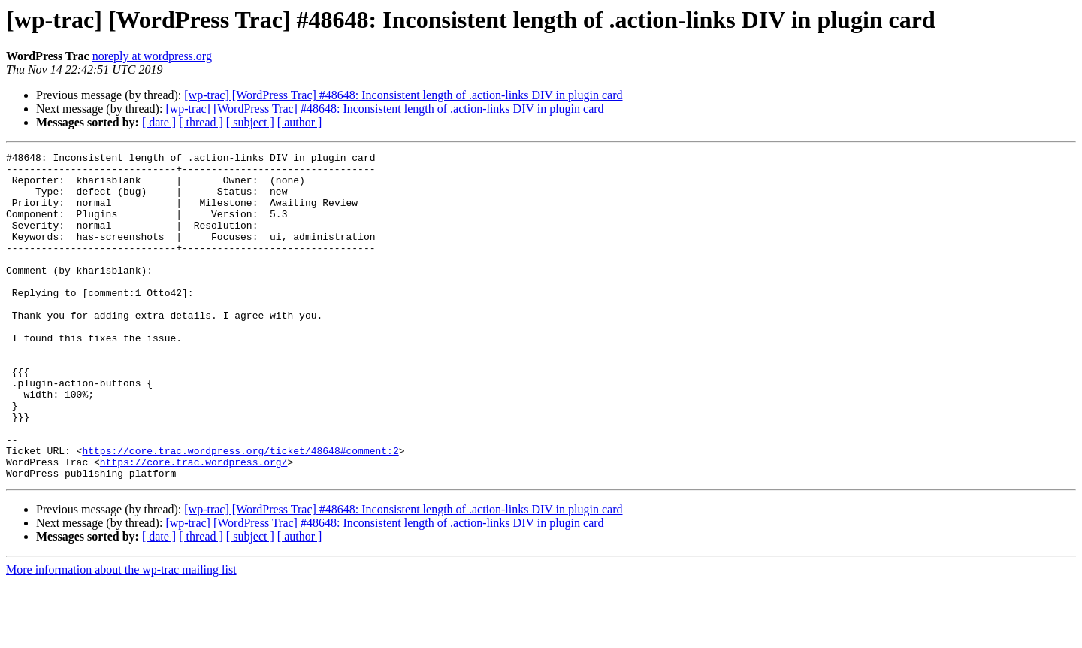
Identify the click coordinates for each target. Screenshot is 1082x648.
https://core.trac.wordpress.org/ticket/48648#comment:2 (240, 511)
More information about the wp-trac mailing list (121, 634)
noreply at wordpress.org (152, 56)
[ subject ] (250, 122)
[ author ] (299, 122)
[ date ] (159, 122)
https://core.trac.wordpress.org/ (194, 524)
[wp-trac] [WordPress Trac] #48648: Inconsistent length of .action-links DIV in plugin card (403, 95)
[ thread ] (201, 122)
